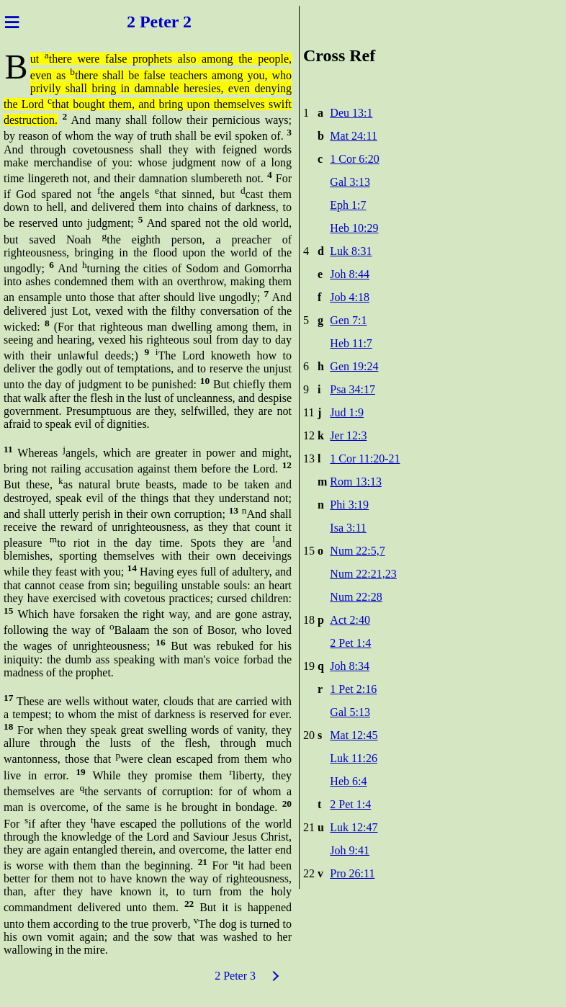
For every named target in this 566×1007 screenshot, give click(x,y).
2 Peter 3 (235, 976)
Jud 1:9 (347, 412)
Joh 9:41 (349, 850)
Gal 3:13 (350, 182)
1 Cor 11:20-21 (365, 458)
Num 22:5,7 (357, 551)
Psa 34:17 (352, 389)
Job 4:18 (349, 297)
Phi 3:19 (349, 504)
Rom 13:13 (356, 481)
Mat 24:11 (353, 136)
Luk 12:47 (353, 827)
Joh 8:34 (349, 666)
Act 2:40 (350, 620)
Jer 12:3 (348, 435)
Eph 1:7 (348, 205)
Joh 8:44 (349, 274)
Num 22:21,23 (363, 574)
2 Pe (140, 21)
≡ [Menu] (12, 21)
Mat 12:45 (353, 735)
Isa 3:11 (348, 528)
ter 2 (177, 21)
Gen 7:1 (348, 320)
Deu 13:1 (351, 113)
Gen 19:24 (354, 366)
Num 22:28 (356, 597)
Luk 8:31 (351, 251)
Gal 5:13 (350, 712)
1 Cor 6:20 (354, 159)
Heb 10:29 (354, 228)
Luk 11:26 (353, 758)
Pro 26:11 (352, 873)
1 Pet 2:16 (353, 689)
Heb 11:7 (351, 343)
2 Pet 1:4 (350, 643)
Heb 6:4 (348, 781)
